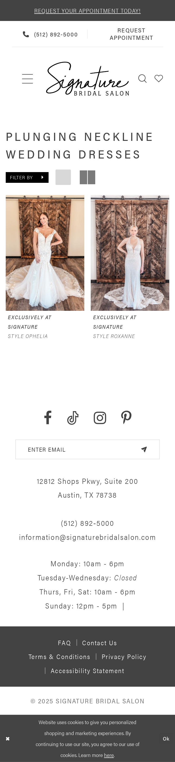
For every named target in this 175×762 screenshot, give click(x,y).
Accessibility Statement (88, 670)
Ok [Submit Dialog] (166, 738)
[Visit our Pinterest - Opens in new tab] (126, 418)
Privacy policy (124, 656)
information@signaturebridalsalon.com (87, 537)
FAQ (64, 642)
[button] (159, 79)
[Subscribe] (144, 449)
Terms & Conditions (59, 656)
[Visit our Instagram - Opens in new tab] (100, 418)
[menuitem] (28, 78)
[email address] (88, 449)
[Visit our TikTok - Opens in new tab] (73, 418)
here (109, 754)
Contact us (99, 642)
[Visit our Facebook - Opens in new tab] (48, 418)
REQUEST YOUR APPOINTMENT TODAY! (87, 10)
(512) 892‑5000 (87, 522)
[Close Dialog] (8, 738)
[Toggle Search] (143, 79)
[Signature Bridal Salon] (87, 79)
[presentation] (45, 253)
